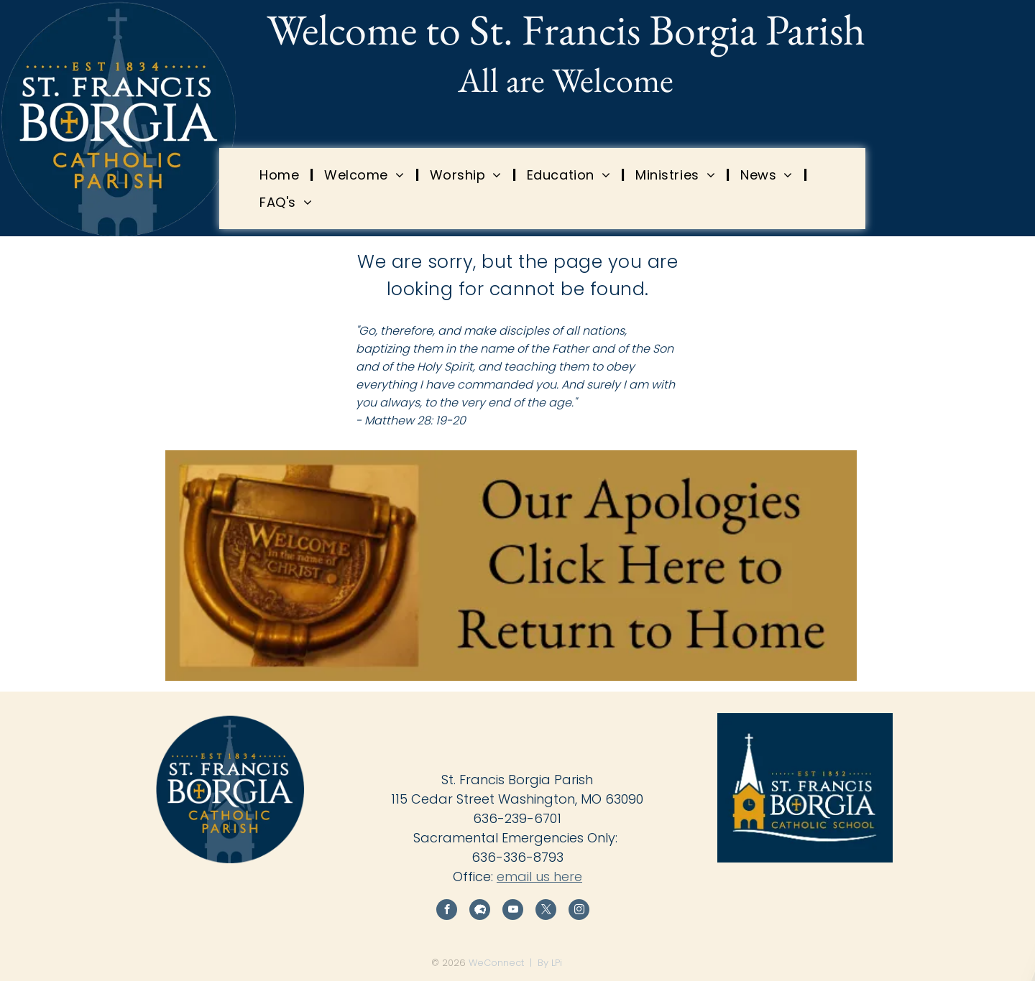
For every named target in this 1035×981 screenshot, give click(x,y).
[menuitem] (281, 174)
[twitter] (545, 911)
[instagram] (579, 911)
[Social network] (479, 911)
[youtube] (512, 911)
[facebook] (446, 911)
